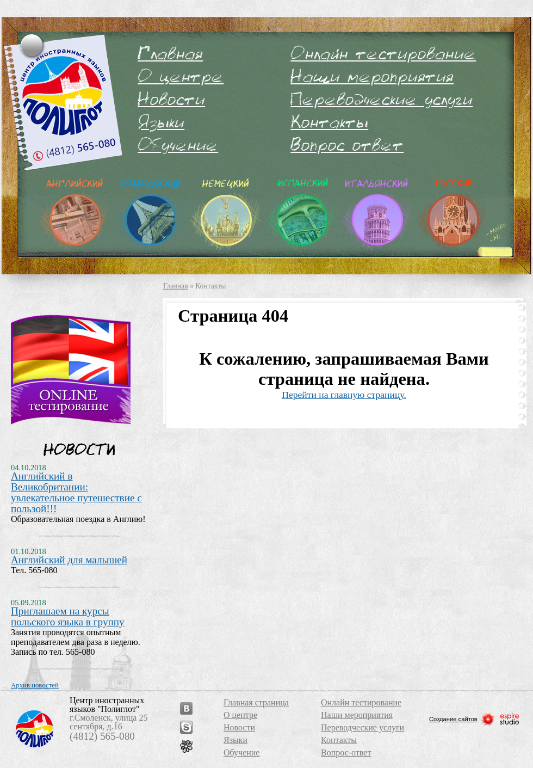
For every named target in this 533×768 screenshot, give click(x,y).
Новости (171, 99)
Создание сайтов (474, 719)
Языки (161, 121)
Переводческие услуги (381, 99)
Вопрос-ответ (347, 144)
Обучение (178, 144)
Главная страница (256, 702)
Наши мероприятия (372, 76)
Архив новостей (35, 685)
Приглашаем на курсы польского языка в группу (68, 616)
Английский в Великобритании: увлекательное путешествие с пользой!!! (76, 492)
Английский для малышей (69, 560)
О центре (181, 76)
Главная (170, 53)
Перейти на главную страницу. (344, 394)
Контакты (329, 121)
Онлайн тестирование (383, 53)
